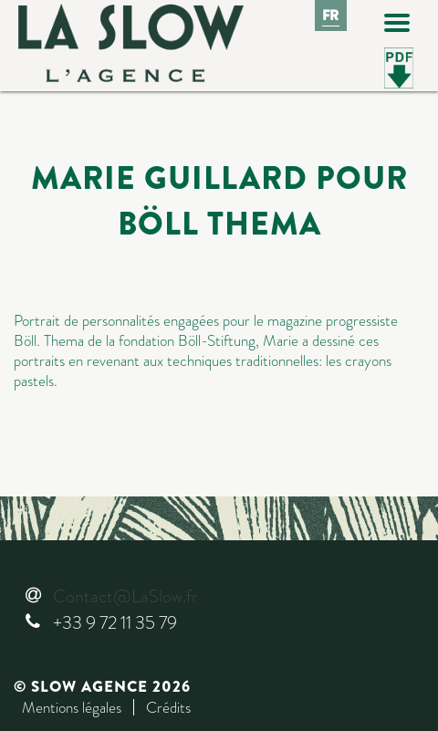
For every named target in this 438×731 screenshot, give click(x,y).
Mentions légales (71, 707)
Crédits (168, 707)
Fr (331, 15)
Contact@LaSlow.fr (125, 596)
